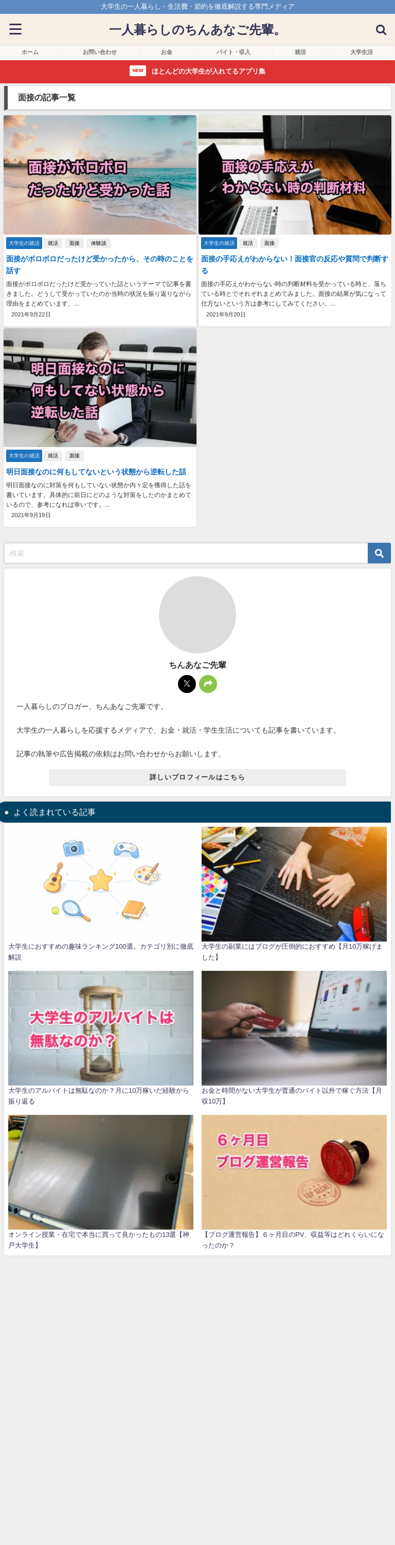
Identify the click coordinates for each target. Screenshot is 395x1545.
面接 (74, 243)
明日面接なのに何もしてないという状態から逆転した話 (96, 471)
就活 (53, 243)
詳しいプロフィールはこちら (197, 777)
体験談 (98, 243)
